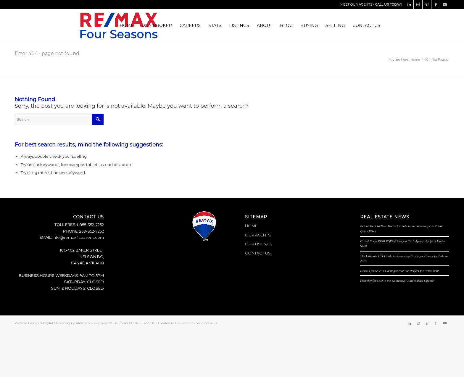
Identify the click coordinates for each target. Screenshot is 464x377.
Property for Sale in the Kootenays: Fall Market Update (397, 280)
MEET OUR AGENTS (356, 4)
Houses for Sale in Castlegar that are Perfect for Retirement (399, 271)
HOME (251, 225)
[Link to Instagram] (418, 4)
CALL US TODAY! (388, 4)
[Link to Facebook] (435, 4)
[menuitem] (127, 25)
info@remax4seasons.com (78, 237)
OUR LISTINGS (258, 243)
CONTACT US (258, 253)
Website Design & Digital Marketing (42, 323)
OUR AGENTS (258, 235)
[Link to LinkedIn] (409, 4)
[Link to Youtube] (444, 4)
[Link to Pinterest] (427, 4)
